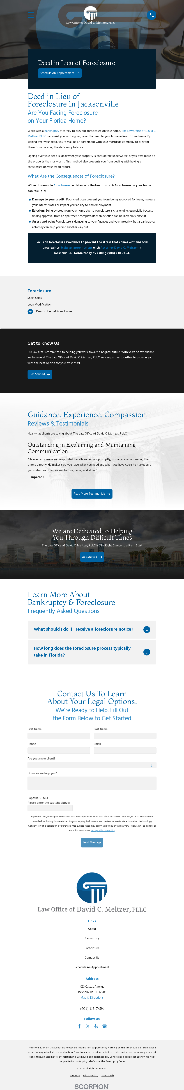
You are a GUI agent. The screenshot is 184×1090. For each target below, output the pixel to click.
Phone (31, 744)
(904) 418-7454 (92, 1008)
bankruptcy (52, 131)
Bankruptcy (92, 938)
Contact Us (92, 957)
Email (97, 744)
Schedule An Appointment (92, 967)
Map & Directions (92, 997)
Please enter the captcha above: (48, 803)
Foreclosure (92, 948)
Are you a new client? (41, 759)
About (92, 929)
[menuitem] (92, 298)
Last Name (100, 729)
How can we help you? (42, 773)
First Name (34, 729)
